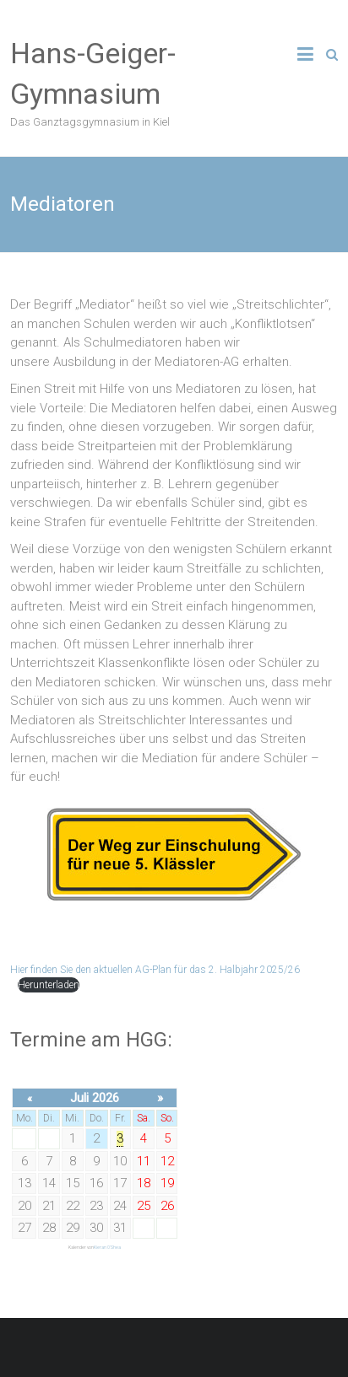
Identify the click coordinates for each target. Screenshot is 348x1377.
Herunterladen (48, 985)
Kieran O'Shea (107, 1247)
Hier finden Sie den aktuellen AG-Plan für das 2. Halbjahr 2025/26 (155, 970)
